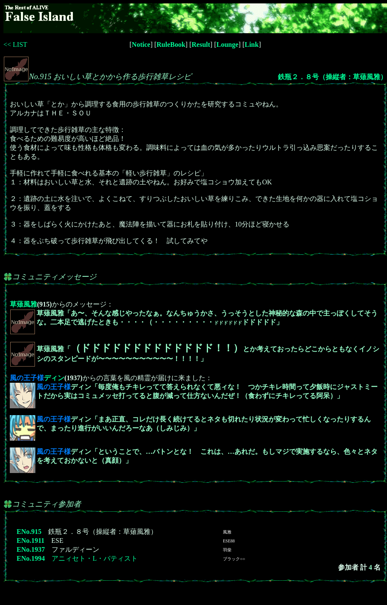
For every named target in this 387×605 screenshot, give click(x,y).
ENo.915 (29, 531)
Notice (141, 44)
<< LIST (15, 44)
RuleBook (170, 44)
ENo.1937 (31, 549)
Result (201, 44)
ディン (37, 377)
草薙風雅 (23, 304)
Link (252, 44)
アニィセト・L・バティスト (95, 558)
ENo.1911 (30, 540)
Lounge (228, 44)
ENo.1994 (31, 558)
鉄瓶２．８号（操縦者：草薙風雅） (332, 76)
